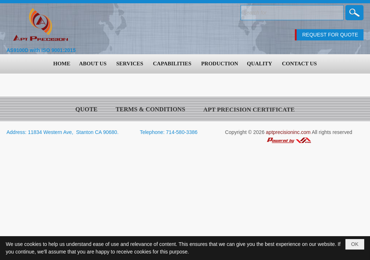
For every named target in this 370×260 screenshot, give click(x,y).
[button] (93, 64)
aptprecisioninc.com (288, 132)
